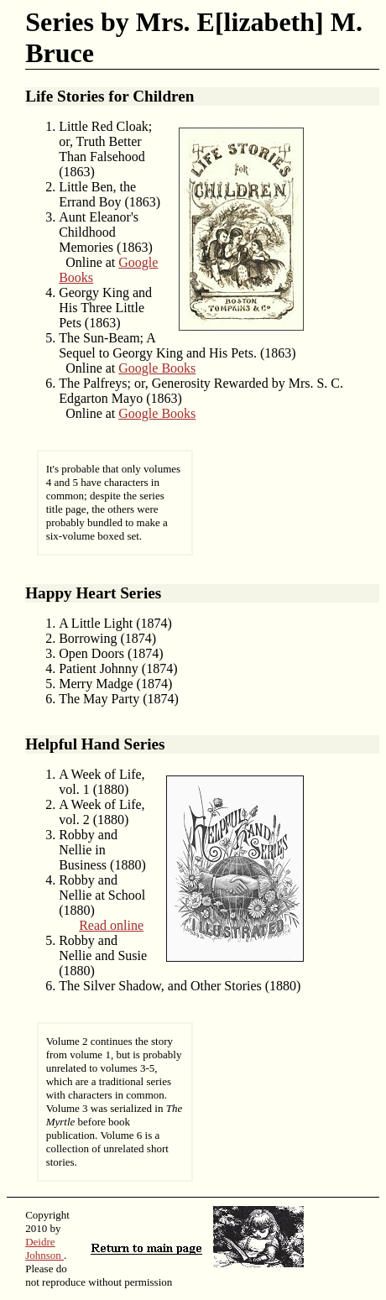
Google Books (157, 368)
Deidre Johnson (44, 1248)
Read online (111, 925)
